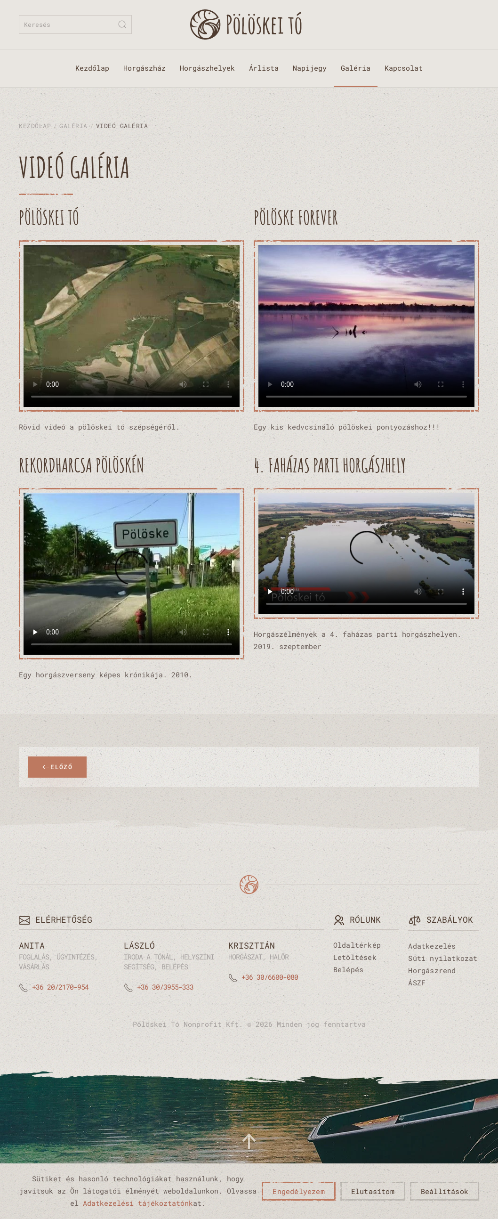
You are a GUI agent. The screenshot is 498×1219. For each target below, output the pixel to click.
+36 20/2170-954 (60, 986)
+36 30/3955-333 (165, 986)
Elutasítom (372, 1191)
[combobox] (75, 24)
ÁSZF (417, 982)
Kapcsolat (404, 68)
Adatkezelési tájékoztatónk (138, 1203)
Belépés (348, 969)
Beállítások (444, 1191)
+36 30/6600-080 (269, 977)
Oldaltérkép (357, 945)
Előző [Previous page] (57, 767)
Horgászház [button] (144, 68)
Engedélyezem (298, 1191)
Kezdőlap (92, 68)
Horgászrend (432, 970)
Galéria (355, 68)
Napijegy (310, 68)
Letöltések (355, 957)
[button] (249, 1141)
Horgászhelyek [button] (207, 68)
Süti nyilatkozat (442, 958)
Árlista (264, 68)
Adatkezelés (432, 946)
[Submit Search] (122, 24)
